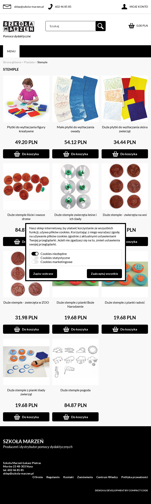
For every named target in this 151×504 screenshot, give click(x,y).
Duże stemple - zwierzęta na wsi (125, 215)
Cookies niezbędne (54, 254)
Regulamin (53, 477)
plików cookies (59, 232)
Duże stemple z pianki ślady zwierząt (26, 392)
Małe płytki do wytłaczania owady (75, 129)
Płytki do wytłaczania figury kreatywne (26, 129)
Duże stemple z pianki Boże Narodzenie (75, 304)
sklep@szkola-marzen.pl (29, 6)
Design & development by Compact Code (121, 490)
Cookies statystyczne (55, 258)
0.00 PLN (142, 25)
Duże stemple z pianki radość (125, 302)
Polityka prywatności (134, 477)
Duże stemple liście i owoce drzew (26, 217)
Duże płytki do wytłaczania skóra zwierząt (125, 129)
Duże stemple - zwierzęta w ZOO (26, 302)
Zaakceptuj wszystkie (104, 273)
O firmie (37, 477)
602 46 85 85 (63, 6)
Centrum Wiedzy (107, 477)
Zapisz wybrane (43, 273)
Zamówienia (85, 477)
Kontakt (68, 477)
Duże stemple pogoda (75, 390)
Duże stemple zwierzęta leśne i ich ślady (75, 217)
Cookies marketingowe (56, 262)
